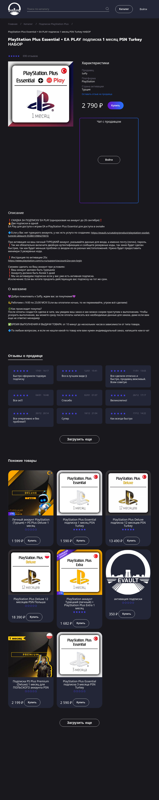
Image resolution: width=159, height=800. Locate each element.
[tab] (25, 356)
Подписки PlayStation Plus (55, 24)
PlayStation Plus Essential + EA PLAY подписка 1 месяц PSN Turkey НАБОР (51, 31)
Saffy (85, 73)
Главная (13, 24)
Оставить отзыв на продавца (97, 94)
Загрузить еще (79, 439)
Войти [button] (143, 9)
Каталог (29, 24)
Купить (115, 105)
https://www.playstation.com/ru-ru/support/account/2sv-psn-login (46, 260)
